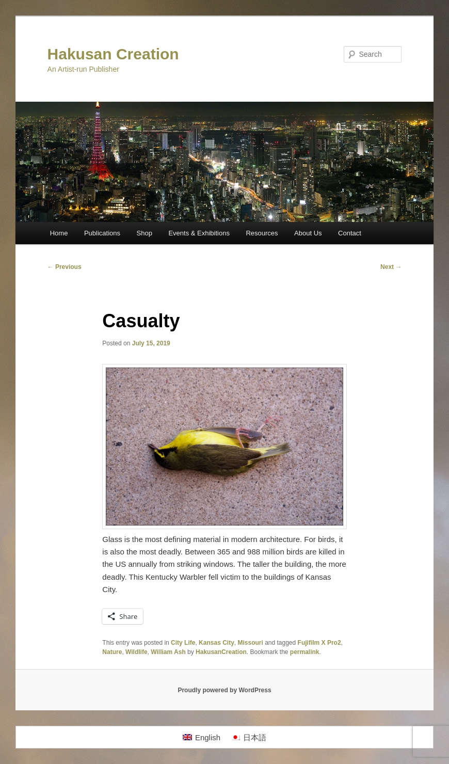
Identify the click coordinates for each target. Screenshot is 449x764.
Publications (102, 233)
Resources (262, 233)
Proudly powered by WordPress (224, 690)
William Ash (168, 652)
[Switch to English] (202, 737)
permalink (304, 652)
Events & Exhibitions (199, 233)
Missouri (250, 642)
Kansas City (216, 642)
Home (59, 233)
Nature (112, 652)
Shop (144, 233)
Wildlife (136, 652)
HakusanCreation (221, 652)
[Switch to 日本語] (248, 737)
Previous (64, 266)
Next (391, 266)
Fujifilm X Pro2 (319, 642)
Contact (349, 233)
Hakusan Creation (113, 53)
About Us (308, 233)
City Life (183, 642)
